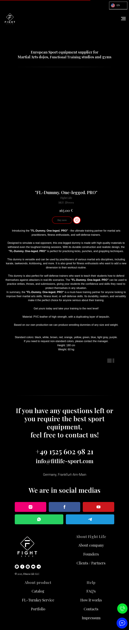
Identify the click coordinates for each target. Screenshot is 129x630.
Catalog (38, 591)
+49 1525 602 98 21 (64, 451)
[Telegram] (39, 567)
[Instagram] (28, 567)
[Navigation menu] (123, 18)
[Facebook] (22, 567)
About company (91, 545)
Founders (91, 554)
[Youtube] (33, 567)
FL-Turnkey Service (38, 599)
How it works (91, 599)
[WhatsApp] (17, 567)
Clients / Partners (91, 562)
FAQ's (91, 591)
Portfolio (38, 608)
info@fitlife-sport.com (64, 461)
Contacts (91, 608)
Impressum (91, 617)
